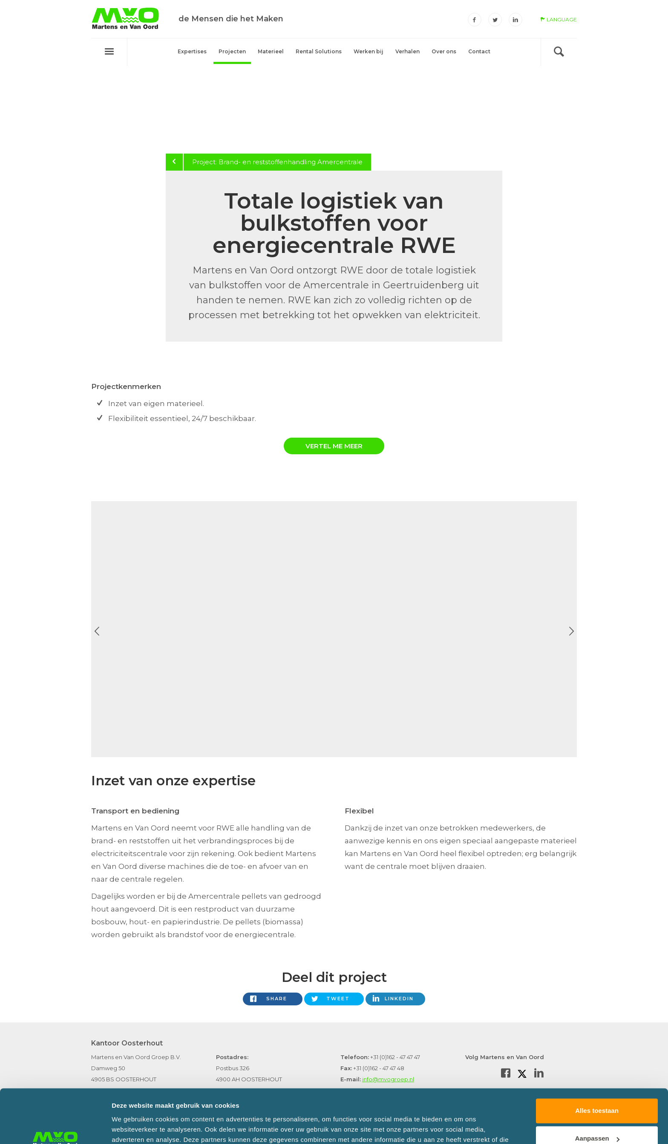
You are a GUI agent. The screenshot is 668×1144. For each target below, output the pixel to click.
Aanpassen (597, 1092)
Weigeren (596, 1120)
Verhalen (407, 51)
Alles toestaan (597, 1064)
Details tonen (132, 1127)
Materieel (271, 51)
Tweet (338, 999)
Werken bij (368, 51)
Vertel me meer (334, 446)
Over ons (444, 51)
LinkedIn (399, 999)
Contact (479, 51)
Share (276, 999)
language (558, 19)
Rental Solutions (319, 51)
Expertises (192, 51)
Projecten (232, 51)
